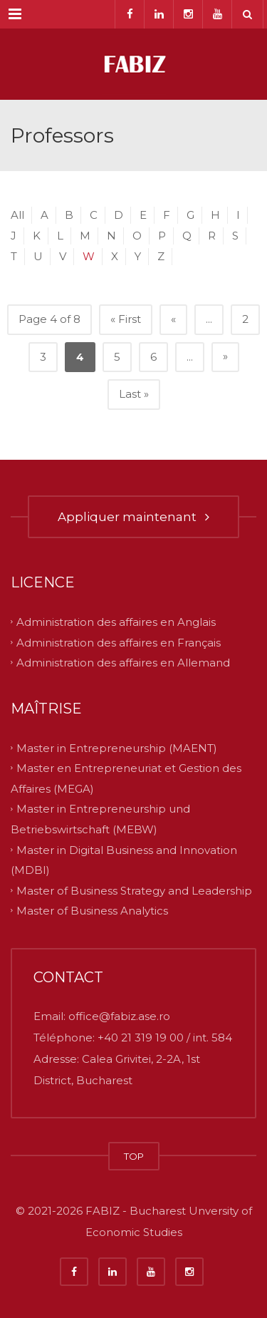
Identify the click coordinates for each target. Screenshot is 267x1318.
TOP (134, 1156)
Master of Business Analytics (92, 910)
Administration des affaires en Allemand (123, 662)
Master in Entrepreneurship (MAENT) (116, 747)
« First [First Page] (125, 319)
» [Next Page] (225, 356)
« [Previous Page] (173, 319)
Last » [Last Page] (134, 394)
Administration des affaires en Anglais (116, 622)
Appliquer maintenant (133, 517)
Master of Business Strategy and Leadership (134, 890)
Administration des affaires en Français (118, 642)
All (17, 215)
